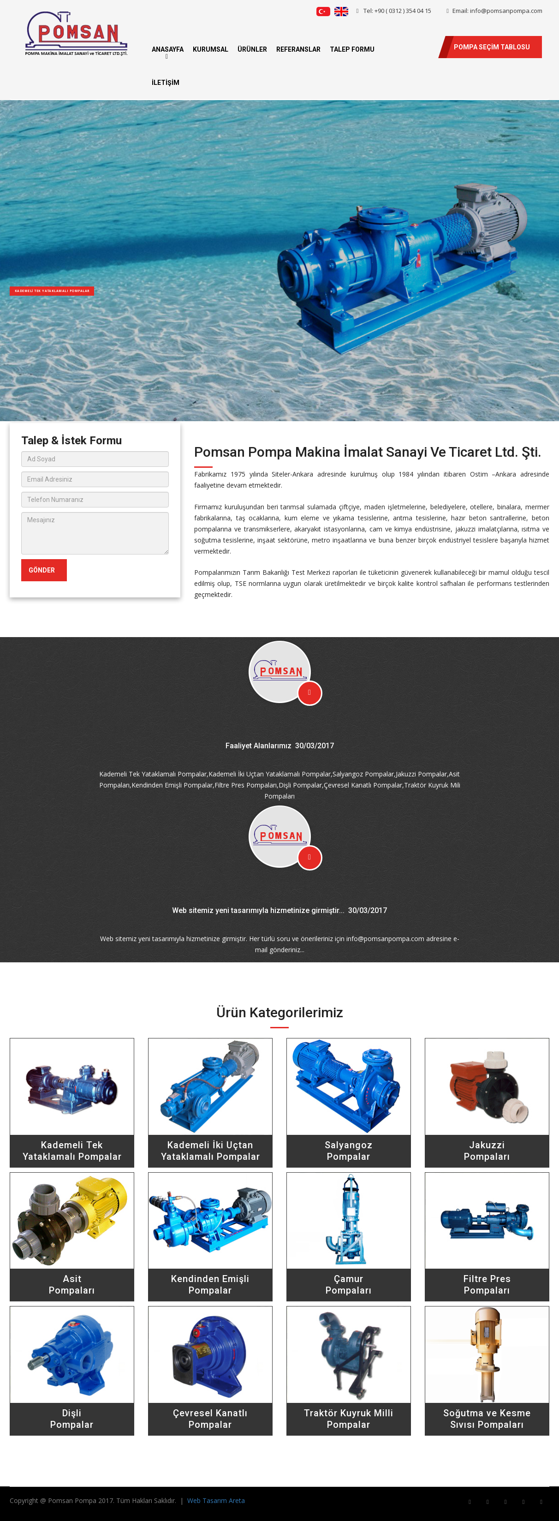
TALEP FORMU (352, 49)
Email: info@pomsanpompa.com (494, 10)
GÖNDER (42, 570)
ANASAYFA (168, 49)
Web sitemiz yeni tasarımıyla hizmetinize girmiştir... (258, 911)
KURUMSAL (210, 49)
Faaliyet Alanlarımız (258, 746)
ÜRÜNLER (252, 49)
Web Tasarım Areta (216, 1500)
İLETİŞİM (165, 82)
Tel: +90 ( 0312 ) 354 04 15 (394, 10)
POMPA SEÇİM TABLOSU (492, 47)
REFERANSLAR (298, 49)
